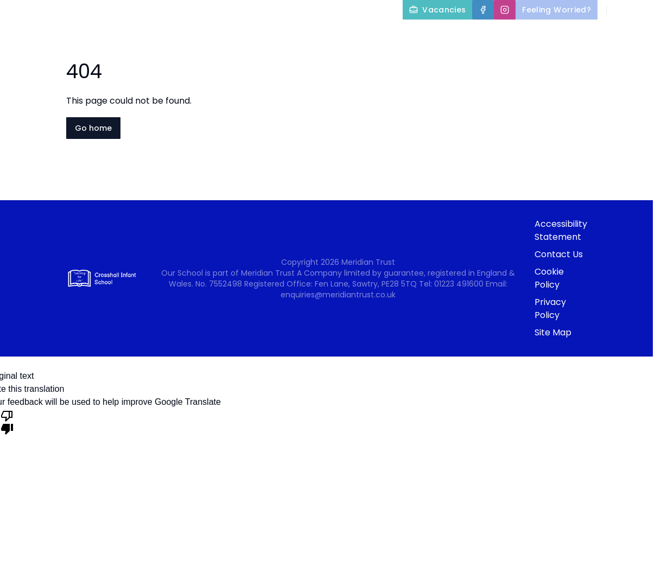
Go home (93, 128)
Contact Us (629, 60)
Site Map (553, 332)
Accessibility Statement (561, 230)
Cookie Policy (549, 278)
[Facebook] (483, 10)
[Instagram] (505, 10)
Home (267, 34)
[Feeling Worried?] (557, 10)
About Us (328, 34)
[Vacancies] (437, 10)
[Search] (620, 9)
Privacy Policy (550, 308)
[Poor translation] (7, 422)
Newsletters (559, 60)
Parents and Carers (532, 34)
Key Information (419, 34)
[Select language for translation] (643, 10)
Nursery (627, 34)
